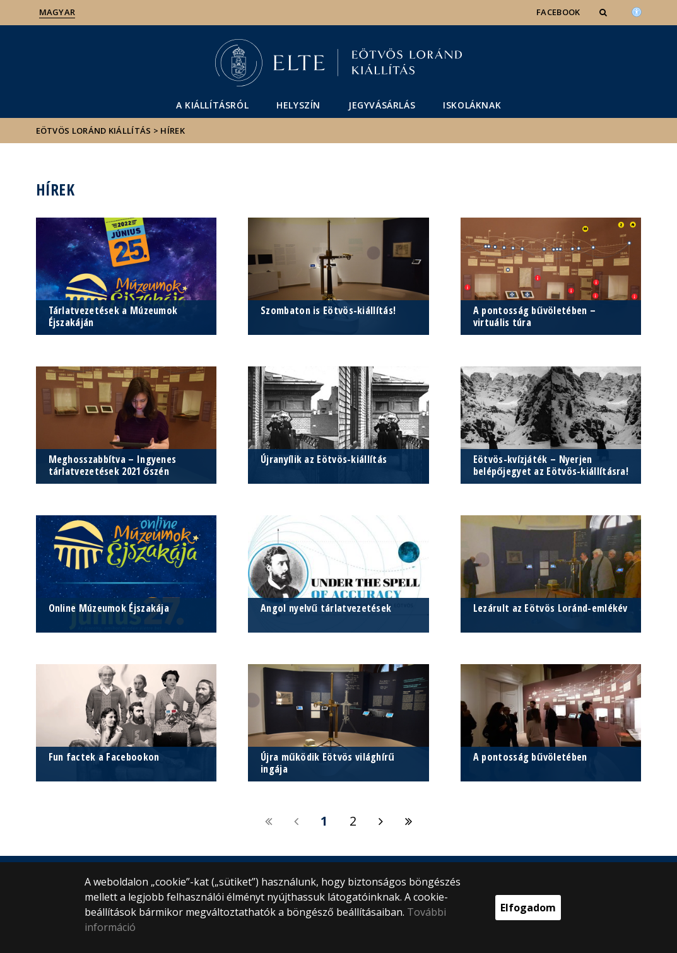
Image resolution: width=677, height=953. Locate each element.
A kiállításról (212, 105)
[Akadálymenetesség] (637, 10)
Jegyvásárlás (381, 105)
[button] (604, 12)
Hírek (172, 130)
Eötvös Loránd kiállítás (93, 130)
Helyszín (298, 105)
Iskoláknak (472, 105)
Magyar (57, 12)
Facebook (558, 12)
